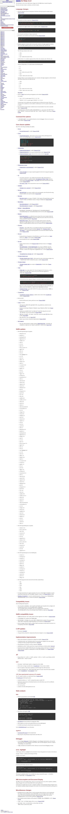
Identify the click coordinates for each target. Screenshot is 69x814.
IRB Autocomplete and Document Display (7, 24)
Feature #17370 (23, 306)
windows (1, 107)
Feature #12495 (49, 223)
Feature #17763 (45, 639)
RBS (1, 20)
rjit (0, 82)
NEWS (1, 86)
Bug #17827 (33, 317)
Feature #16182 (42, 35)
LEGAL (1, 85)
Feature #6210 (38, 193)
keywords (1, 70)
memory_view (2, 73)
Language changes (3, 8)
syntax (1, 93)
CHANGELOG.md (22, 727)
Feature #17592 (24, 108)
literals (1, 99)
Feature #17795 (25, 231)
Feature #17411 (35, 20)
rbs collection (20, 721)
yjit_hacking (2, 109)
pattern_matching (3, 104)
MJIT (1, 17)
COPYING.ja (2, 84)
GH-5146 (38, 642)
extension (2, 65)
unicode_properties (3, 81)
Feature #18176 (47, 594)
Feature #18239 (21, 650)
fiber (1, 66)
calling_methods (3, 95)
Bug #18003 (25, 315)
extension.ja (2, 64)
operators (1, 103)
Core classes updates (3, 10)
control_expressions (3, 97)
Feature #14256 (52, 616)
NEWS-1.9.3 (2, 34)
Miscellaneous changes (4, 25)
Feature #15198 (36, 131)
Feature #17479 (45, 259)
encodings (2, 63)
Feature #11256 (21, 12)
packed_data (2, 78)
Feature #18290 (50, 632)
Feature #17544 (25, 290)
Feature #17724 (44, 26)
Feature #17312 (37, 150)
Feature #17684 (27, 120)
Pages (4, 1)
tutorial (1, 77)
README (2, 88)
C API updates (2, 14)
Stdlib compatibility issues (4, 13)
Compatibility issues (3, 12)
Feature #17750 (35, 243)
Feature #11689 (50, 211)
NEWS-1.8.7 (2, 31)
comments (2, 96)
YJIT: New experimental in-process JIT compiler (8, 18)
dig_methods (2, 60)
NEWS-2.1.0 (2, 36)
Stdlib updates (2, 11)
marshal (1, 72)
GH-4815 (25, 631)
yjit (0, 108)
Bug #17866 (31, 624)
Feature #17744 (47, 152)
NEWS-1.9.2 (2, 33)
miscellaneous (2, 101)
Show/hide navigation (7, 27)
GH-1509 (46, 154)
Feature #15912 (26, 296)
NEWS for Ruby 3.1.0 (3, 7)
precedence (2, 105)
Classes (7, 1)
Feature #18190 (42, 597)
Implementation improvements (5, 15)
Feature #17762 (40, 796)
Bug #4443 (20, 92)
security (1, 89)
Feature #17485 (28, 272)
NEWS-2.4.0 (2, 39)
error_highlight (2, 23)
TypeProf (1, 21)
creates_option (2, 75)
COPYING (2, 83)
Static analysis (2, 19)
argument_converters (3, 74)
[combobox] (7, 3)
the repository (29, 775)
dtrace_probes (2, 62)
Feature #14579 (45, 94)
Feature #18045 (50, 649)
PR (34, 696)
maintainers (2, 71)
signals (1, 90)
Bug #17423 (34, 218)
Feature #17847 (41, 801)
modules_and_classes (4, 102)
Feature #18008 (36, 239)
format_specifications (3, 67)
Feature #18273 (38, 137)
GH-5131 (39, 644)
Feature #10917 (26, 181)
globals (1, 68)
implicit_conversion (3, 69)
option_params (2, 76)
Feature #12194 (23, 173)
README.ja (2, 87)
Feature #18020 (38, 312)
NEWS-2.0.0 (2, 35)
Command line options (4, 9)
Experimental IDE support (22, 732)
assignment (2, 94)
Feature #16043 (42, 300)
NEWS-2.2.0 (2, 37)
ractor (1, 79)
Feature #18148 (49, 199)
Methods (10, 1)
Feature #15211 (38, 188)
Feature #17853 (40, 253)
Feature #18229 (39, 676)
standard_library (3, 91)
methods (1, 80)
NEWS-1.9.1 (2, 32)
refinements (2, 106)
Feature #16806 (37, 237)
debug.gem (26, 741)
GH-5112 (52, 646)
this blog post (20, 677)
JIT (0, 16)
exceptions (2, 98)
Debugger (2, 22)
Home (7, 0)
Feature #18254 (49, 249)
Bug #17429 (49, 324)
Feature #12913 (47, 621)
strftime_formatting (3, 92)
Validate (2, 810)
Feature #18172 (35, 204)
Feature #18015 (42, 319)
